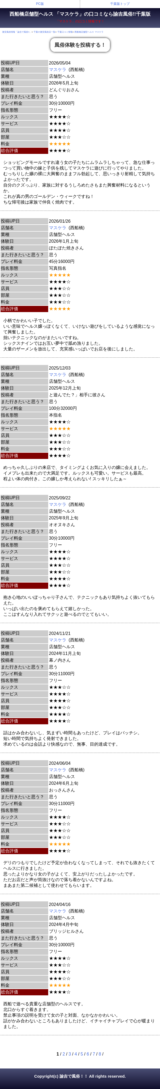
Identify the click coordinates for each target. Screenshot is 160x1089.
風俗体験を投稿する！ (80, 45)
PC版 (40, 4)
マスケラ (57, 69)
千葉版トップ (120, 4)
